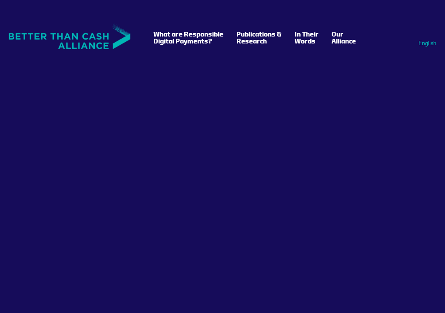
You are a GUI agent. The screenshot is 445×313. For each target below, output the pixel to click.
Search (419, 14)
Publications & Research (259, 37)
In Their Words (307, 37)
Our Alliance (344, 37)
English (427, 43)
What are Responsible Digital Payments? (188, 37)
